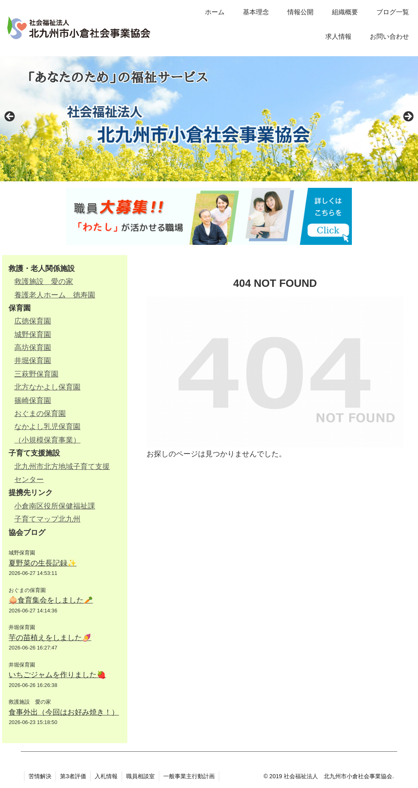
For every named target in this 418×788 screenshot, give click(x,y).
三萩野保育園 (36, 374)
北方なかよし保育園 (47, 387)
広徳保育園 (32, 321)
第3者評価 (73, 776)
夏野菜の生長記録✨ (42, 563)
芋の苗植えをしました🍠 (50, 638)
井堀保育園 (32, 361)
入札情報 (106, 776)
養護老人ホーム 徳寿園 (54, 295)
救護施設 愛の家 (43, 281)
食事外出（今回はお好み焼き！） (64, 712)
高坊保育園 (32, 347)
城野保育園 (32, 334)
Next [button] (408, 117)
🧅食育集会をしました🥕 (51, 600)
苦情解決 (40, 776)
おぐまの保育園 (40, 413)
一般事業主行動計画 (189, 776)
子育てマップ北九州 (47, 519)
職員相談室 (140, 776)
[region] (209, 118)
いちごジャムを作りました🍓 (57, 675)
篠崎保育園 (32, 400)
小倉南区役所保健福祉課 (54, 506)
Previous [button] (10, 117)
